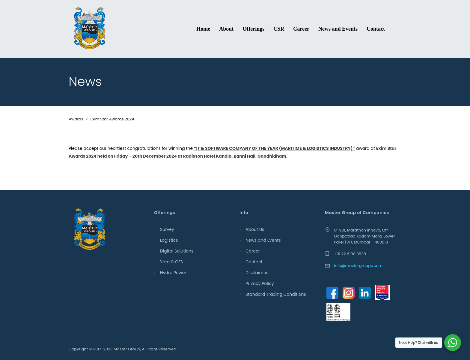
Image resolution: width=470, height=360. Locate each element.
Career (301, 29)
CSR (278, 29)
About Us (254, 229)
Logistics (169, 240)
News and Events (338, 29)
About (226, 29)
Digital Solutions (176, 251)
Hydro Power (173, 273)
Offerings (253, 29)
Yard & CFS (171, 262)
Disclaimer (256, 273)
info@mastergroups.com (358, 265)
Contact (376, 29)
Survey (167, 229)
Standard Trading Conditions (275, 294)
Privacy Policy (259, 283)
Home (203, 29)
